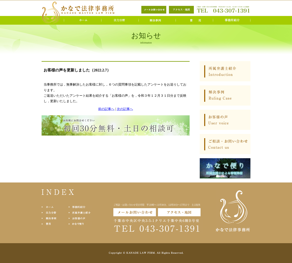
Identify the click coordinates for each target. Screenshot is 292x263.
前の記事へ (106, 109)
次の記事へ (125, 109)
